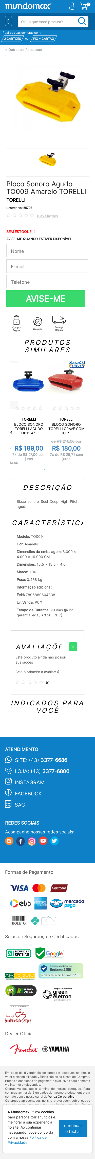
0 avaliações (47, 216)
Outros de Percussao (25, 50)
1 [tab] (42, 469)
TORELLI (15, 200)
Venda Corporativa (61, 1096)
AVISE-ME (45, 299)
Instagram (30, 782)
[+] (73, 646)
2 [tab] (49, 469)
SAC (20, 805)
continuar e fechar (73, 1128)
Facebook (28, 794)
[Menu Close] (8, 21)
